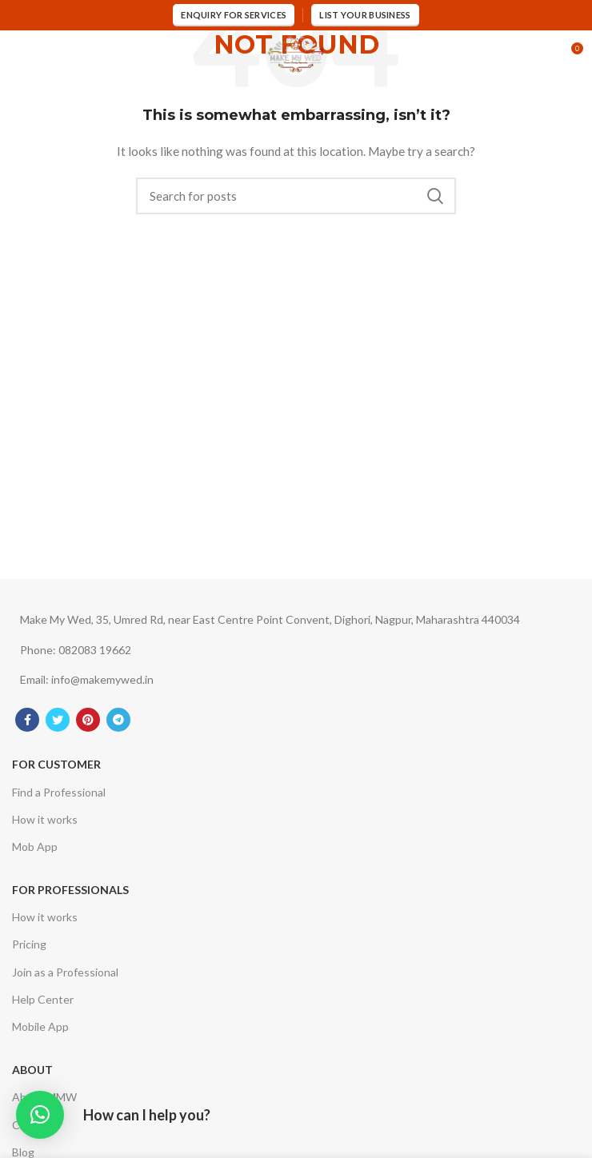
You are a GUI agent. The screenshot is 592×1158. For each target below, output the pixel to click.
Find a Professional (59, 792)
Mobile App (40, 1026)
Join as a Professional (65, 972)
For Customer (56, 764)
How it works (45, 819)
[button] (40, 1115)
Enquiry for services (233, 15)
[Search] (296, 196)
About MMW (44, 1097)
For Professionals (70, 889)
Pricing (29, 944)
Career (29, 1125)
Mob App (35, 846)
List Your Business (364, 15)
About (32, 1069)
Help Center (43, 999)
